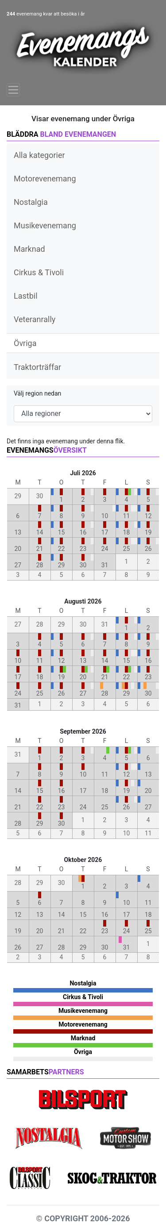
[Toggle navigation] (13, 89)
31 (104, 565)
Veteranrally (34, 319)
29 (61, 565)
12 (148, 515)
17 (104, 532)
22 (61, 548)
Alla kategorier (39, 155)
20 (17, 548)
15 (61, 532)
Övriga (25, 343)
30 (83, 565)
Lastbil (26, 295)
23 (83, 548)
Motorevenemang (45, 178)
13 (17, 532)
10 (104, 515)
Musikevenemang (45, 225)
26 (148, 548)
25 (126, 548)
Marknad (29, 249)
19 (148, 532)
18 (126, 532)
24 (104, 548)
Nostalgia (31, 202)
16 (83, 532)
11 (126, 515)
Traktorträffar (37, 367)
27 (17, 565)
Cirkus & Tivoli (39, 272)
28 (39, 565)
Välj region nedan (37, 393)
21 (39, 548)
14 (39, 532)
